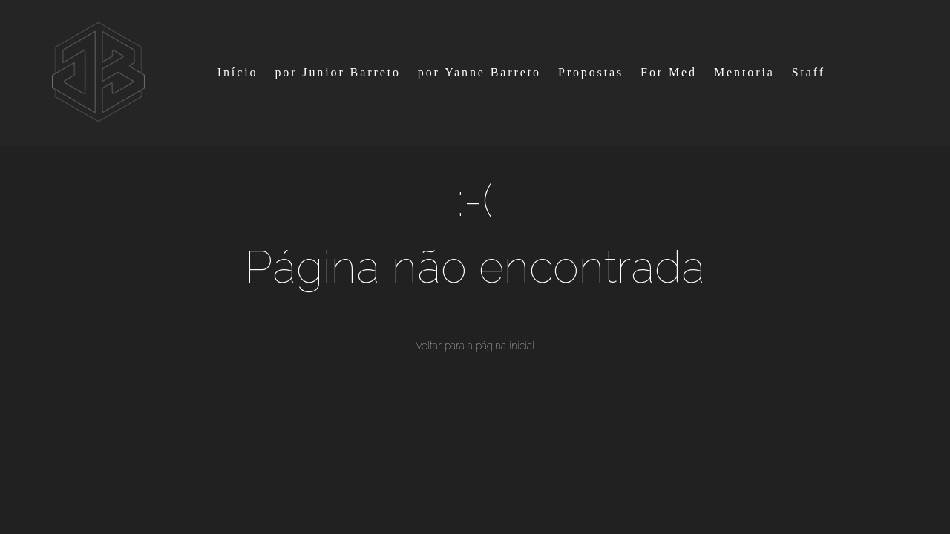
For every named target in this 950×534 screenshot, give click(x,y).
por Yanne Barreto (479, 72)
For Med (669, 72)
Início (237, 72)
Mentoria (744, 72)
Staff (808, 72)
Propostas (590, 72)
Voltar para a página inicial (475, 345)
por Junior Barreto (338, 72)
